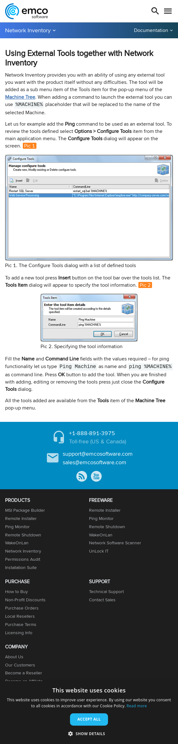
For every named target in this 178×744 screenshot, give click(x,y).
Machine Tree (20, 97)
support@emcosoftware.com (98, 453)
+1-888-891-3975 (92, 433)
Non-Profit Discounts (25, 600)
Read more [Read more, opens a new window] (137, 706)
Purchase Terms (20, 624)
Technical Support (106, 591)
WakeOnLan (17, 543)
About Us (14, 656)
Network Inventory (28, 30)
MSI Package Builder (25, 510)
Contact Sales (102, 600)
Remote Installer (21, 518)
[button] (89, 733)
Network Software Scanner (115, 543)
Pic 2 (145, 285)
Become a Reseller (23, 673)
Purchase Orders (22, 608)
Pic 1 (29, 146)
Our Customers (20, 665)
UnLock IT (99, 551)
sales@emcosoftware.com (94, 462)
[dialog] (89, 712)
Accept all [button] (89, 719)
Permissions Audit (22, 559)
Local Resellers (20, 616)
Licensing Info (18, 632)
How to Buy (16, 591)
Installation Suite (21, 567)
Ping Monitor (17, 526)
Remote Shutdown (23, 535)
